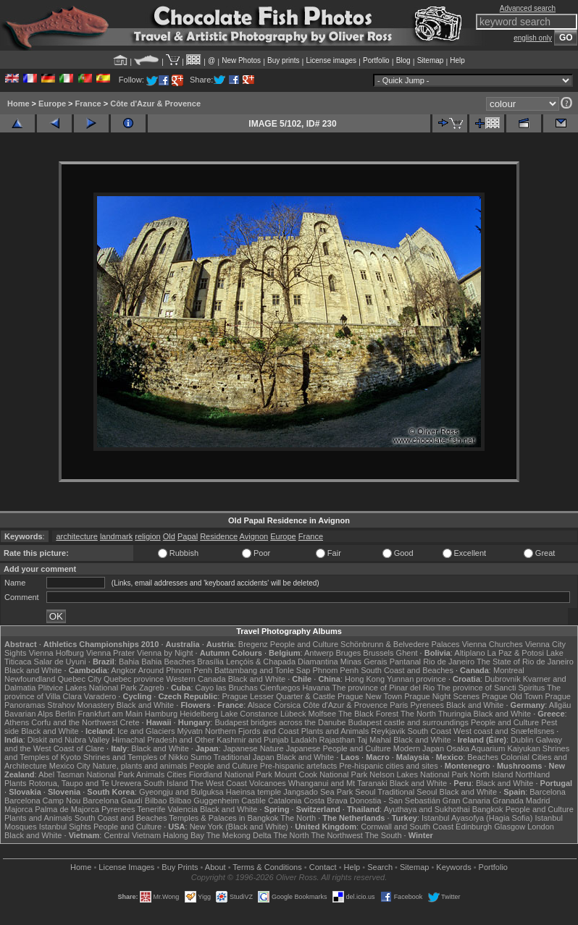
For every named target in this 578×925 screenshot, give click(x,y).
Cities (177, 774)
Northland (532, 774)
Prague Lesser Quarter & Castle (278, 696)
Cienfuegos (280, 687)
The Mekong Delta (239, 835)
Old (169, 536)
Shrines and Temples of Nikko (135, 757)
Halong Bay (183, 835)
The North (418, 713)
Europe (52, 103)
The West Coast (218, 783)
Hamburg (161, 713)
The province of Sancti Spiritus (491, 687)
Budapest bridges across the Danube (279, 722)
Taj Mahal (374, 739)
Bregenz (253, 644)
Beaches (482, 757)
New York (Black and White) (239, 826)
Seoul (365, 791)
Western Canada (195, 679)
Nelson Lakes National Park (418, 774)
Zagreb (151, 687)
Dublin (522, 739)
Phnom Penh (335, 670)
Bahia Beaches (168, 661)
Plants (15, 783)
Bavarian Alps (28, 713)
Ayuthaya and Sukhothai (427, 809)
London (540, 826)
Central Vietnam (132, 835)
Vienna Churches (492, 644)
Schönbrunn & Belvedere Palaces (400, 644)
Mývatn (189, 731)
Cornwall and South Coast (407, 826)
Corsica (287, 705)
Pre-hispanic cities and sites (388, 765)
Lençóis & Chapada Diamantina (282, 661)
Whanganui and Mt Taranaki (338, 783)
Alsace (260, 705)
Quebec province (134, 679)
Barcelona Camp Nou (42, 800)
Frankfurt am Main (110, 713)
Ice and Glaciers (146, 731)
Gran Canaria (466, 800)
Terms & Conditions (267, 867)
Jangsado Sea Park (318, 791)
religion (147, 536)
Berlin (65, 713)
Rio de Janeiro (448, 661)
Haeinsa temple (253, 791)
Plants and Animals (335, 731)
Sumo (200, 757)
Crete (130, 722)
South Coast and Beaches (407, 670)
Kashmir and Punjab (252, 739)
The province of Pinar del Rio (383, 687)
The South (383, 835)
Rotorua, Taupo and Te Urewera (85, 783)
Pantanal (405, 661)
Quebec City (79, 679)
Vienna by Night (165, 653)
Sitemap (430, 60)
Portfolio (376, 60)
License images (331, 60)
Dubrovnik (503, 679)
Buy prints (283, 60)
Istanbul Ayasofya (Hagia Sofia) (477, 818)
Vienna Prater (110, 653)
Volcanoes (267, 783)
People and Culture (304, 644)
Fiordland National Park (230, 774)
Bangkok (487, 809)
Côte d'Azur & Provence (155, 103)
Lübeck (293, 713)
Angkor (123, 670)
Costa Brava (325, 800)
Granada (508, 800)
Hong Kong (365, 679)
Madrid (538, 800)
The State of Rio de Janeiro (525, 661)
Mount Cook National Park (321, 774)
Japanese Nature (253, 748)
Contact (323, 867)
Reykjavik (388, 731)
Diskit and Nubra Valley (69, 739)
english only (533, 38)
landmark (116, 536)
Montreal (508, 670)
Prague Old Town (512, 696)
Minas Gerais (364, 661)
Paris (399, 705)
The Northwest (337, 835)
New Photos (241, 60)
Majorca (18, 809)
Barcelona (547, 791)
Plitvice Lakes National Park (87, 687)
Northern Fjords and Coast (252, 731)
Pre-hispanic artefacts (298, 765)
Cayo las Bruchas (227, 687)
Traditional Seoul (407, 791)
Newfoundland (29, 679)
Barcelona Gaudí (113, 800)
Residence (219, 536)
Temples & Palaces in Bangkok (223, 818)
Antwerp (318, 653)
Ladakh (303, 739)
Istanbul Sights (65, 826)
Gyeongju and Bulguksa (181, 791)
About (215, 867)
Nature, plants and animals (140, 765)
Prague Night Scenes (441, 696)
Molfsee (323, 713)
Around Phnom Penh (175, 670)
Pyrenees (426, 705)
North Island (491, 774)
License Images (126, 867)
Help (457, 60)
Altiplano (469, 653)
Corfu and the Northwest (74, 722)
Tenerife (151, 809)
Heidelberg (199, 713)
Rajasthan (337, 739)
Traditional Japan (244, 757)
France (88, 103)
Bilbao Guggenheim (204, 800)
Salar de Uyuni (60, 661)
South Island (165, 783)
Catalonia (284, 800)
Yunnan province (416, 679)
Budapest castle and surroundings (408, 722)
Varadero (100, 696)
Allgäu (560, 705)
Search (380, 867)
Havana (316, 687)
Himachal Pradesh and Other (163, 739)
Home (18, 103)
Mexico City (70, 765)
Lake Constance (249, 713)
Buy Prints (180, 867)
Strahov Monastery (80, 705)
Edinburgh (474, 826)
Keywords (453, 867)
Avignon (254, 536)
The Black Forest (368, 713)
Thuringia (455, 713)
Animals (150, 774)
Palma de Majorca (67, 809)
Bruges (348, 653)
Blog (403, 60)
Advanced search (528, 8)
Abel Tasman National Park (86, 774)
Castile (253, 800)
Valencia (182, 809)
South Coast (429, 731)
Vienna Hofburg (56, 653)
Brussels (378, 653)
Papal (187, 536)
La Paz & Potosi (515, 653)
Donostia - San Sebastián (395, 800)
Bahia (129, 661)
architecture (76, 536)
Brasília (210, 661)
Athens (16, 722)
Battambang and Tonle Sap (262, 670)
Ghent (407, 653)
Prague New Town (370, 696)
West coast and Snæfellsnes (503, 731)
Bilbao (156, 800)
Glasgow (509, 826)
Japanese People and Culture (338, 748)
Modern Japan (418, 748)
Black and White (33, 670)
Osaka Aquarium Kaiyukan (493, 748)
